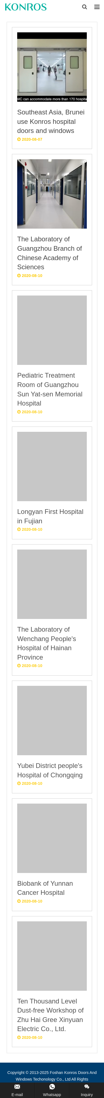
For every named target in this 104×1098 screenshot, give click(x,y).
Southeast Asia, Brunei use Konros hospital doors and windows (51, 121)
